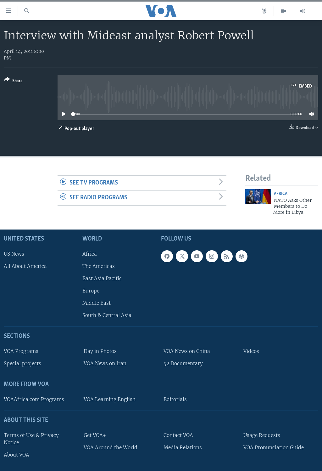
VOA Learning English (110, 399)
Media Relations (183, 448)
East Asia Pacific (102, 278)
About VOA (16, 455)
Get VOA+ (95, 435)
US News (14, 254)
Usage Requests (261, 435)
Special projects (22, 363)
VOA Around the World (110, 448)
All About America (25, 266)
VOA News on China (187, 351)
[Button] (13, 81)
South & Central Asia (106, 315)
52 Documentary (183, 363)
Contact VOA (178, 435)
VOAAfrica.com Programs (34, 399)
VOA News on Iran (105, 363)
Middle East (96, 303)
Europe (90, 291)
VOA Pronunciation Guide (273, 448)
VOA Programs (21, 351)
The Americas (98, 266)
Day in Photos (100, 351)
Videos (251, 351)
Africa (280, 193)
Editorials (175, 399)
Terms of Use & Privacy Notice (31, 438)
